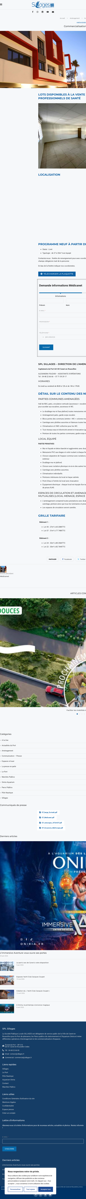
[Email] (53, 12)
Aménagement (75, 18)
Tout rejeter (30, 1189)
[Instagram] (37, 12)
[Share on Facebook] (67, 559)
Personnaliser (15, 1189)
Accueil (62, 18)
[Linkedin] (43, 12)
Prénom (42, 305)
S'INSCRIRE (9, 1149)
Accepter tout (46, 1189)
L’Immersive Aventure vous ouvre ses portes (21, 1165)
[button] (40, 135)
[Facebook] (32, 12)
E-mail (5, 1137)
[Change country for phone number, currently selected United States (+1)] (41, 337)
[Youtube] (48, 12)
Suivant (46, 347)
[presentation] (17, 1154)
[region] (30, 1181)
